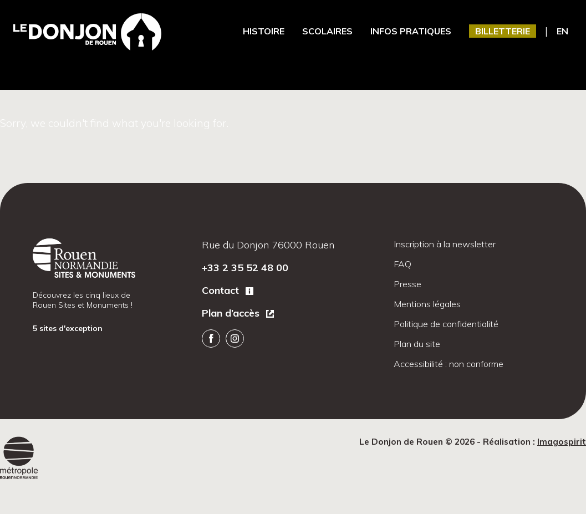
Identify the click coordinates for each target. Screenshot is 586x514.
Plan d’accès (232, 313)
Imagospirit (561, 441)
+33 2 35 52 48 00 (245, 267)
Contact (222, 290)
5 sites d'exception (69, 328)
